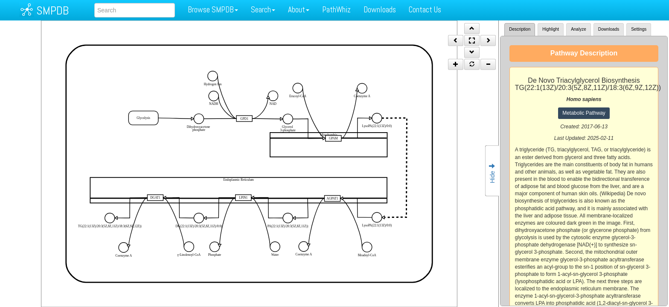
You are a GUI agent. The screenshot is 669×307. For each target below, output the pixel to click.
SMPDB (52, 10)
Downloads (380, 9)
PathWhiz (336, 9)
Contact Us (425, 9)
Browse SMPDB (213, 9)
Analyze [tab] (578, 29)
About (298, 9)
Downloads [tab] (608, 29)
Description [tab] (519, 29)
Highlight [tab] (550, 29)
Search (263, 9)
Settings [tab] (638, 29)
